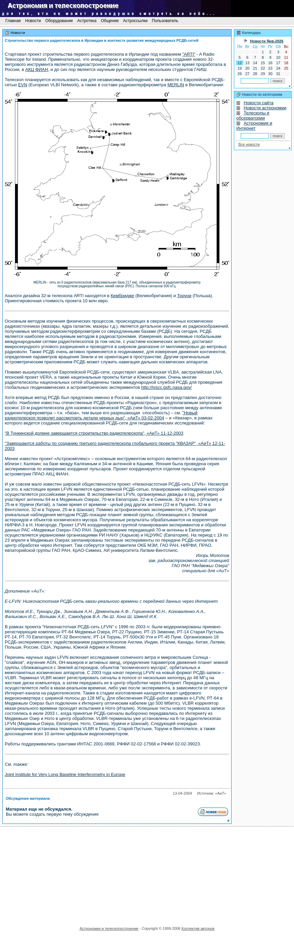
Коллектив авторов (197, 928)
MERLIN (175, 84)
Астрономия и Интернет (254, 126)
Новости (33, 20)
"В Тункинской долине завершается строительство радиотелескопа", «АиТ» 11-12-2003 (94, 433)
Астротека (86, 20)
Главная (13, 20)
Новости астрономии (265, 107)
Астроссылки (135, 20)
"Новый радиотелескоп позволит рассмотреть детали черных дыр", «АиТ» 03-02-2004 (101, 415)
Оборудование (59, 20)
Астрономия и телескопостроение (108, 928)
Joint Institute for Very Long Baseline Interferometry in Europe (65, 774)
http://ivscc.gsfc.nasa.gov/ (166, 387)
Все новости (249, 144)
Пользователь (165, 20)
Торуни (184, 295)
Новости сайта (259, 102)
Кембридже (122, 295)
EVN (22, 84)
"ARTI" (189, 54)
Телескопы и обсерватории (252, 115)
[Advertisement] (147, 874)
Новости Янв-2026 (266, 41)
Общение (110, 20)
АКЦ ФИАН (36, 69)
